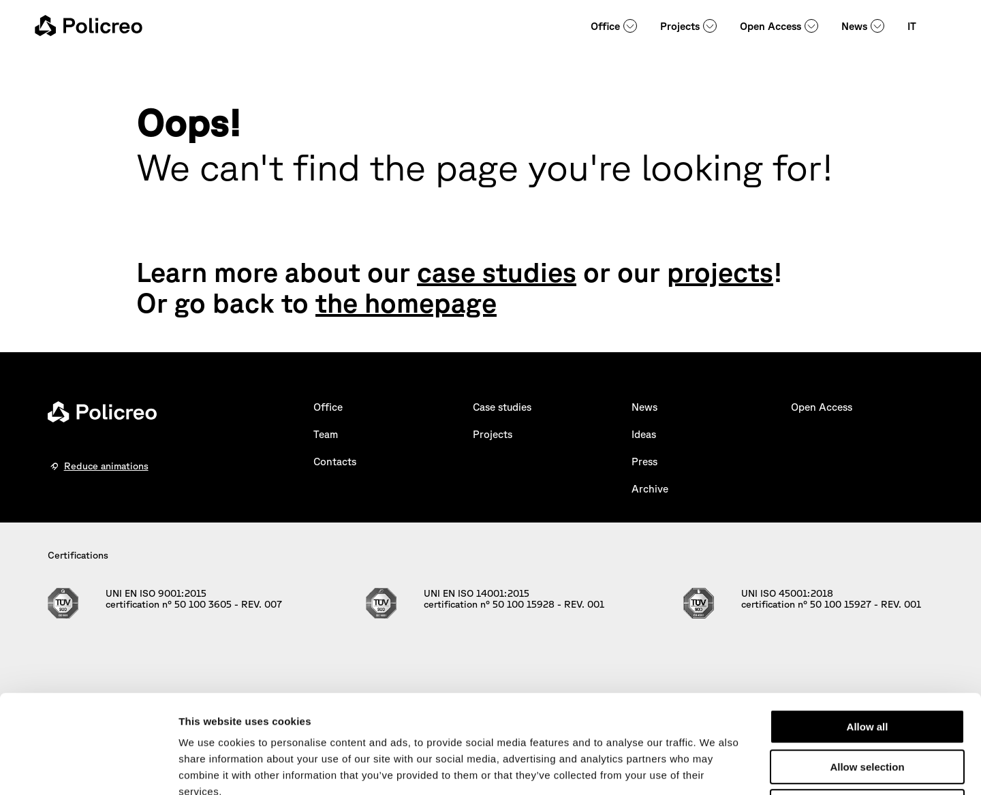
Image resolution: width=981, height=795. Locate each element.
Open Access (770, 26)
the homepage (406, 302)
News (854, 26)
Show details (715, 768)
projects (720, 271)
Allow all (867, 628)
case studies (496, 271)
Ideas (644, 434)
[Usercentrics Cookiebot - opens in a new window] (88, 768)
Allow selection (867, 668)
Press (644, 461)
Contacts (334, 461)
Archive (650, 489)
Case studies (502, 407)
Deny (867, 708)
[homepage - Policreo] (88, 25)
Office (605, 26)
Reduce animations (106, 466)
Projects (680, 26)
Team (325, 434)
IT (911, 26)
